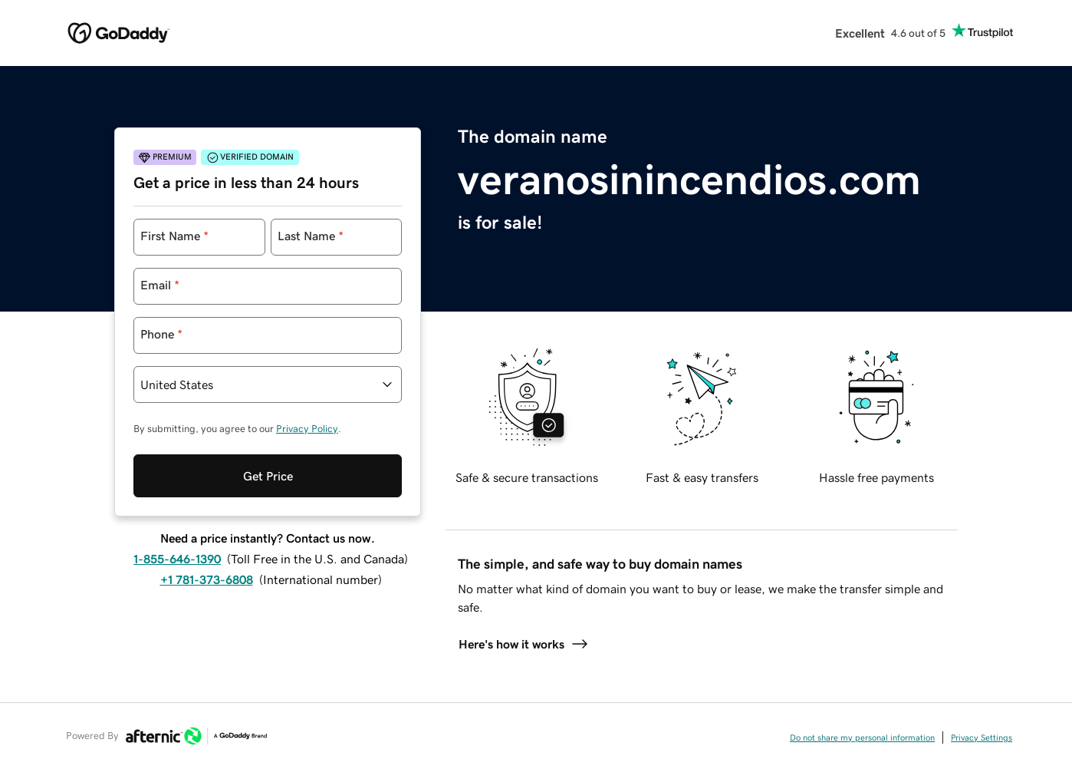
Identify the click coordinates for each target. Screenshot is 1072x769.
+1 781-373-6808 (206, 579)
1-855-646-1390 (177, 559)
